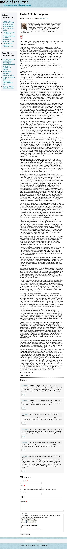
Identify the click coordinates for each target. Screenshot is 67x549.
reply (23, 394)
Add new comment (26, 375)
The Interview (7, 71)
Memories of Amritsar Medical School (8, 82)
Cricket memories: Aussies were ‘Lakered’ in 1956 (8, 45)
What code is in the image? (29, 525)
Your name (24, 481)
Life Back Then (44, 18)
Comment (23, 502)
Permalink (25, 386)
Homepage (23, 492)
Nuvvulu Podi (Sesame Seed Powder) (7, 68)
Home (4, 9)
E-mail (22, 486)
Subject (22, 497)
